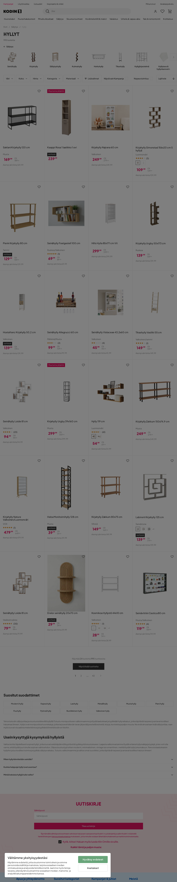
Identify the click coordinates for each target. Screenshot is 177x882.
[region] (58, 865)
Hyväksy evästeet (93, 859)
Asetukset (93, 868)
